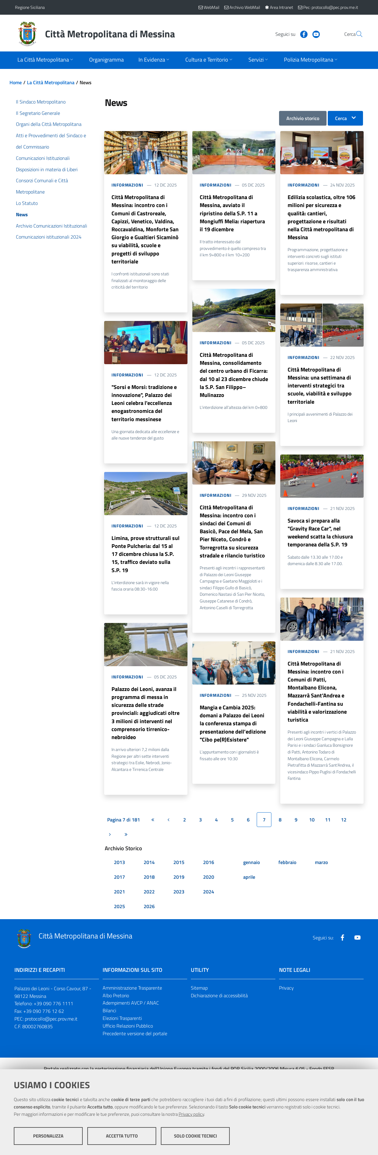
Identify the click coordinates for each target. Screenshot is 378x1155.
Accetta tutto (122, 1136)
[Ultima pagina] (126, 847)
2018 (149, 889)
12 (343, 832)
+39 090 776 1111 (53, 1016)
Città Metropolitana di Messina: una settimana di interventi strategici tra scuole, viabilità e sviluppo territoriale (320, 390)
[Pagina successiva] (110, 847)
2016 (208, 874)
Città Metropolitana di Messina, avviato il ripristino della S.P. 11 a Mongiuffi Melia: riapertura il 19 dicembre (232, 214)
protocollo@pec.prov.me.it (51, 1031)
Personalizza (48, 1136)
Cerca (341, 118)
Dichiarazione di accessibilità (219, 1008)
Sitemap (199, 1000)
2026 (149, 919)
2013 (119, 874)
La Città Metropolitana (50, 82)
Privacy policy (191, 1115)
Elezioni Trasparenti (122, 1031)
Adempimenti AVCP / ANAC (131, 1015)
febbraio (287, 874)
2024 (208, 904)
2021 (119, 904)
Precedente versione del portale (135, 1046)
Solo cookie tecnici (195, 1136)
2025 (119, 919)
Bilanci (109, 1023)
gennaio (251, 874)
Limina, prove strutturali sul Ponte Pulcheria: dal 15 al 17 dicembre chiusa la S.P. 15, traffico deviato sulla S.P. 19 (146, 563)
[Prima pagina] (152, 832)
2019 (178, 889)
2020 (208, 889)
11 (328, 832)
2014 (149, 874)
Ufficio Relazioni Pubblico (128, 1038)
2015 (178, 874)
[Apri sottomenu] (46, 60)
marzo (321, 874)
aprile (249, 889)
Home (15, 82)
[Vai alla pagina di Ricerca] (355, 34)
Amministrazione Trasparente (132, 1000)
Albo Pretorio (116, 1008)
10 (312, 832)
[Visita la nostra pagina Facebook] (289, 33)
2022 (149, 904)
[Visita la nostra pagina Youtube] (301, 33)
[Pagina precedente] (168, 832)
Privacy (286, 1000)
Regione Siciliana (30, 7)
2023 (178, 904)
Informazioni (127, 185)
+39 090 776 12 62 (43, 1024)
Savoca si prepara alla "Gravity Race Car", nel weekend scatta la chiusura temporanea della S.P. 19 (320, 540)
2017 (119, 889)
